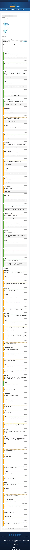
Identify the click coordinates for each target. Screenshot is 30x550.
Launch (17, 6)
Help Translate (26, 543)
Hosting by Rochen (15, 549)
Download (13, 6)
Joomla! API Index (4, 9)
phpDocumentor (14, 536)
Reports (23, 9)
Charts (18, 9)
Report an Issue (15, 544)
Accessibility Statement (5, 543)
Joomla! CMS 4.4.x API (12, 9)
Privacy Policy (12, 543)
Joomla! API (15, 4)
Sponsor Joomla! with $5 (19, 543)
